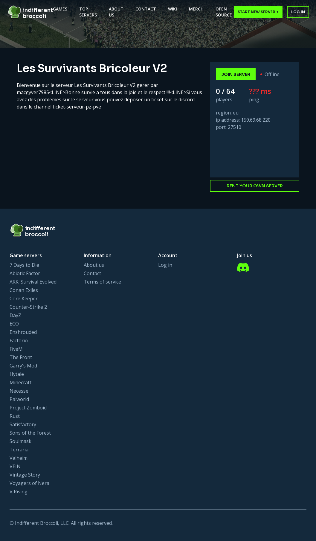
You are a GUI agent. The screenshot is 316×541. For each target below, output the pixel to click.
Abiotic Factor (25, 273)
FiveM (16, 349)
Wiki (172, 9)
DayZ (15, 315)
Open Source (224, 12)
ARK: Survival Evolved (33, 281)
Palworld (19, 399)
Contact (145, 9)
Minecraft (20, 382)
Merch (196, 9)
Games (60, 9)
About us (94, 265)
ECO (14, 323)
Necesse (19, 391)
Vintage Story (25, 474)
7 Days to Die (24, 265)
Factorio (19, 340)
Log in (298, 12)
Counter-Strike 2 (28, 307)
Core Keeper (24, 298)
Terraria (19, 449)
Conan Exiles (24, 290)
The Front (21, 357)
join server (235, 74)
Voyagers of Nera (29, 483)
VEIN (15, 466)
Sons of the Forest (30, 433)
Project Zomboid (28, 407)
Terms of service (102, 281)
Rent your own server (255, 186)
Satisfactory (23, 424)
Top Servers (88, 12)
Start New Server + (258, 12)
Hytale (17, 374)
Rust (15, 416)
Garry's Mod (23, 365)
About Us (116, 12)
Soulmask (20, 441)
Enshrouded (23, 332)
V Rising (19, 491)
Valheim (19, 458)
